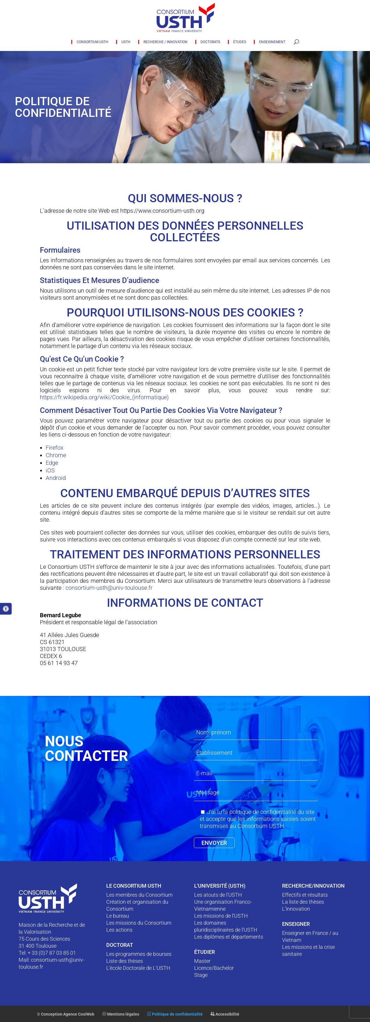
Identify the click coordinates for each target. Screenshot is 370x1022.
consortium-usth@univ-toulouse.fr (109, 587)
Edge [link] (52, 462)
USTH (125, 42)
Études (239, 42)
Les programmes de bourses (138, 954)
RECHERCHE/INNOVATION (313, 886)
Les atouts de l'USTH (218, 895)
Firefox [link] (54, 447)
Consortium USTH (92, 42)
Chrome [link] (56, 455)
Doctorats (210, 42)
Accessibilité (224, 1014)
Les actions (119, 930)
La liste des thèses (303, 902)
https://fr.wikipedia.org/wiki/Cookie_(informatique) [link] (104, 397)
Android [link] (56, 477)
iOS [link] (50, 470)
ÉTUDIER (204, 952)
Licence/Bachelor (214, 968)
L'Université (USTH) (219, 886)
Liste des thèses (124, 961)
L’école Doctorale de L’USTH (138, 968)
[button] (6, 609)
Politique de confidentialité (175, 1014)
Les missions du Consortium (138, 923)
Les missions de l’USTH (221, 916)
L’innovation (296, 909)
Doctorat (119, 945)
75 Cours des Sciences (44, 939)
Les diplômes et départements (228, 937)
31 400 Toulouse (37, 946)
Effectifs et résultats (305, 895)
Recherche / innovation (165, 42)
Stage (201, 975)
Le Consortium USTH (133, 886)
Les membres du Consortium (139, 895)
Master (202, 961)
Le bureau (117, 916)
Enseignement (272, 42)
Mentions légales (120, 1014)
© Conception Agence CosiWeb (65, 1014)
